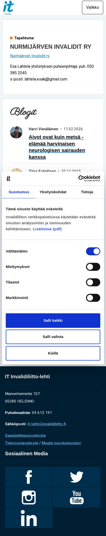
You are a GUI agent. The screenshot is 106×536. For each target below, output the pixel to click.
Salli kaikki (53, 320)
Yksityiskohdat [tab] (53, 192)
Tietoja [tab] (87, 192)
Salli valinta (53, 336)
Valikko (92, 7)
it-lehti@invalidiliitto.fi (47, 424)
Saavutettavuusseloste (25, 435)
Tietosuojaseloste (21, 443)
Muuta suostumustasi (61, 443)
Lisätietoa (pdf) (47, 229)
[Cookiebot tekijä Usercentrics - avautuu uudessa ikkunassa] (78, 178)
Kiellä (53, 353)
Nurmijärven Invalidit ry (30, 56)
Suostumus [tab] (18, 192)
